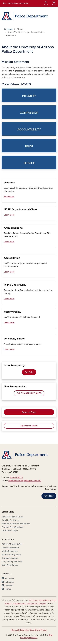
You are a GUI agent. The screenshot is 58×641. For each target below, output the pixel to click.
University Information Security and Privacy (29, 630)
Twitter (8, 589)
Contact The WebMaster (13, 527)
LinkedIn (9, 585)
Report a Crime (29, 412)
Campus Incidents (10, 558)
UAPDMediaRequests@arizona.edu (24, 480)
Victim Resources (10, 551)
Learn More (9, 322)
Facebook (9, 578)
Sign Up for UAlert (29, 425)
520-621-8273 (16, 477)
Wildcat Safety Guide (11, 554)
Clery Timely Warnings (12, 561)
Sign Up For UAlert (10, 520)
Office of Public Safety (12, 544)
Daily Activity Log (10, 565)
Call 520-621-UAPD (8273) (29, 393)
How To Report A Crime (12, 516)
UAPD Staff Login (10, 530)
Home (10, 29)
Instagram (9, 582)
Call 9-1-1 (29, 372)
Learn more (9, 215)
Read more (9, 196)
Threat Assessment (10, 547)
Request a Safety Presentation (16, 523)
